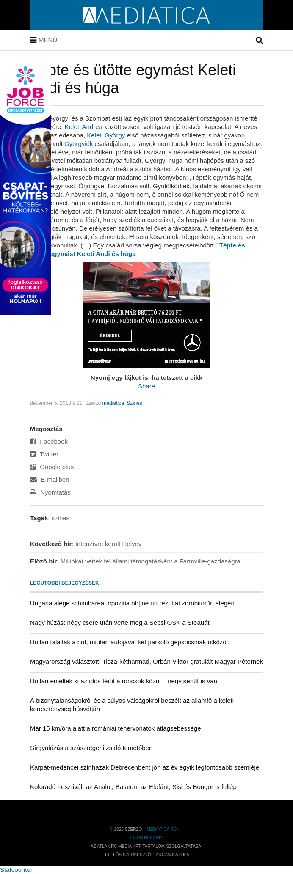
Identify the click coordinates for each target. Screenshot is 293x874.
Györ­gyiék (78, 143)
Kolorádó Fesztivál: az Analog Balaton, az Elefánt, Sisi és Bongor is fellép (133, 786)
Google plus (52, 466)
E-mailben (49, 479)
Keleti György (106, 135)
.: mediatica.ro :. (161, 829)
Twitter (44, 454)
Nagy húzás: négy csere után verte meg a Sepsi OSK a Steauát (120, 622)
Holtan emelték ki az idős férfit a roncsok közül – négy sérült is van (123, 680)
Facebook (49, 441)
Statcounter (16, 869)
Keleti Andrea (83, 126)
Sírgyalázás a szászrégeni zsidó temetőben (91, 747)
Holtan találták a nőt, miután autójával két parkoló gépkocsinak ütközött (130, 642)
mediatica (113, 403)
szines (61, 518)
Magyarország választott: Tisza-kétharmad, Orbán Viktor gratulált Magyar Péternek (146, 661)
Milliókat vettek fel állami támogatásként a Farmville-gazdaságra (150, 561)
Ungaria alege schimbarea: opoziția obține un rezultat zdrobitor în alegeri (132, 603)
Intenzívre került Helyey (108, 543)
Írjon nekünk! (146, 838)
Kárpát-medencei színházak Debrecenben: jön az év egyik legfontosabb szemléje (144, 767)
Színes (134, 403)
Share (146, 386)
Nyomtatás (50, 492)
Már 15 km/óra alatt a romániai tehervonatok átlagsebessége (115, 728)
